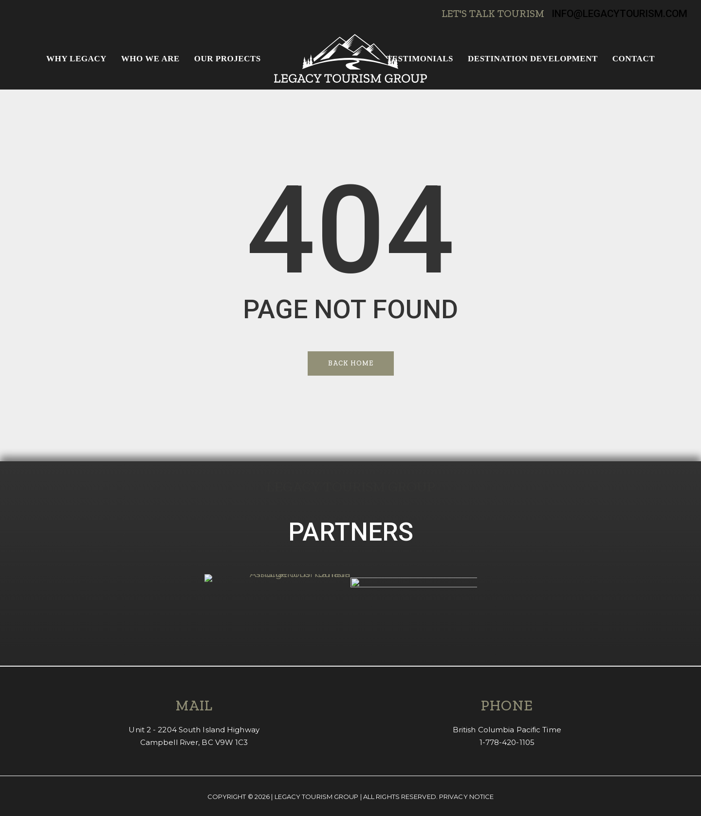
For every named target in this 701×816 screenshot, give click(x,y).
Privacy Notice (466, 796)
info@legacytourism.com (619, 13)
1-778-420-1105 (507, 742)
